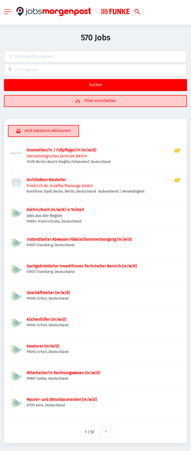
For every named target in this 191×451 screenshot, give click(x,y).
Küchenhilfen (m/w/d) (46, 319)
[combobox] (95, 57)
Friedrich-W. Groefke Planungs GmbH (60, 185)
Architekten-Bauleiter (46, 179)
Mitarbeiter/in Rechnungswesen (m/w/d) (63, 372)
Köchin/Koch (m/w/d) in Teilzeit (55, 209)
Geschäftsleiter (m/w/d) (48, 292)
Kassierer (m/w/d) (43, 346)
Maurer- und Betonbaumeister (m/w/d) (62, 399)
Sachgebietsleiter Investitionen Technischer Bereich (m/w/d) (82, 266)
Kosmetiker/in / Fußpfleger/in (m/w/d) (61, 150)
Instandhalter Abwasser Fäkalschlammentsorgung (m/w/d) (79, 239)
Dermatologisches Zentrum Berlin (57, 156)
